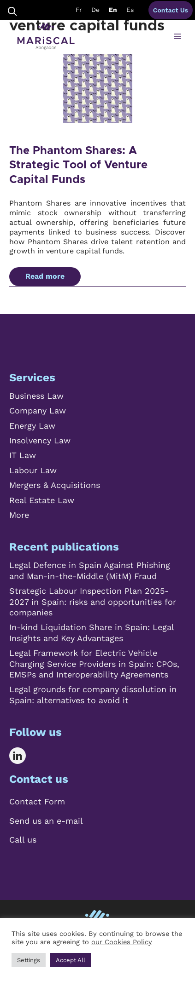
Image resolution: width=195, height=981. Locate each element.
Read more (45, 276)
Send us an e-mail (46, 821)
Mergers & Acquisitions (54, 485)
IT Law (22, 455)
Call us (22, 839)
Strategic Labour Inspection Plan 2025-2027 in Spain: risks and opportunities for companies (92, 601)
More (19, 515)
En (113, 9)
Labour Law (33, 470)
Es (130, 9)
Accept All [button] (70, 960)
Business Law (36, 396)
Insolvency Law (40, 440)
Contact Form (37, 801)
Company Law (37, 410)
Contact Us (170, 10)
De (95, 9)
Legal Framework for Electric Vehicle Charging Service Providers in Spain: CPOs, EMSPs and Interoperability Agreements (94, 663)
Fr (79, 9)
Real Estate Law (41, 500)
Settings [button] (28, 960)
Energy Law (32, 425)
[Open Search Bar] (12, 10)
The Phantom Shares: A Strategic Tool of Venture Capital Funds (78, 165)
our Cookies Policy (121, 942)
